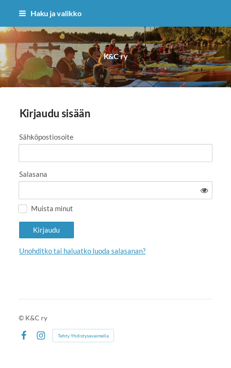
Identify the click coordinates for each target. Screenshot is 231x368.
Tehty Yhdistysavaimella (83, 335)
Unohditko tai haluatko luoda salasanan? (82, 250)
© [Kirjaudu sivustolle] (22, 318)
